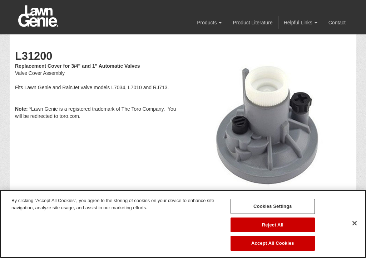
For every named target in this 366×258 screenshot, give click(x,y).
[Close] (354, 223)
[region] (183, 224)
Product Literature (252, 22)
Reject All (272, 225)
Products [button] (209, 22)
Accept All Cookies (272, 243)
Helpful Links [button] (300, 22)
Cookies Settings (272, 206)
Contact (337, 22)
